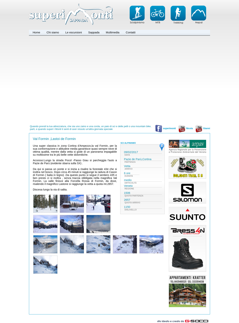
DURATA (129, 176)
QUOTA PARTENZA (134, 196)
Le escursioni (73, 32)
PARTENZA (130, 162)
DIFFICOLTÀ (131, 183)
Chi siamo (52, 32)
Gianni (202, 128)
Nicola (185, 128)
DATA (127, 155)
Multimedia (113, 32)
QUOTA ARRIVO (132, 202)
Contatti (131, 32)
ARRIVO (129, 169)
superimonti (165, 128)
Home (36, 32)
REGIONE (129, 189)
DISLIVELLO (131, 210)
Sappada (94, 32)
